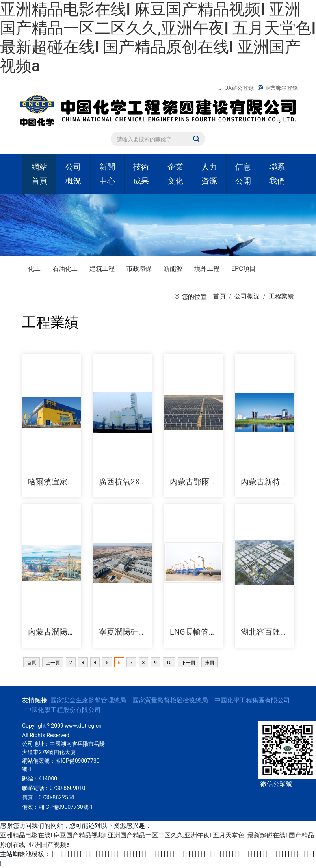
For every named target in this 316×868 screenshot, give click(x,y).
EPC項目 (243, 268)
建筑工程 (102, 268)
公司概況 (247, 296)
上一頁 (53, 662)
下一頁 (188, 662)
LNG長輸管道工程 (201, 632)
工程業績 (281, 296)
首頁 (219, 296)
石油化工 (65, 268)
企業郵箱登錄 (277, 88)
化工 (34, 268)
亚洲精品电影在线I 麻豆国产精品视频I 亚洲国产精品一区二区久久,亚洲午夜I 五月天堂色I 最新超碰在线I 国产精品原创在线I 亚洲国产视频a (158, 37)
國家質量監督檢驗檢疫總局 (170, 700)
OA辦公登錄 (236, 88)
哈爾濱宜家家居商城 (63, 481)
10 (169, 662)
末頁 (209, 662)
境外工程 (206, 268)
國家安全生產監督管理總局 (88, 700)
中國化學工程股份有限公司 (63, 709)
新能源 (173, 268)
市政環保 (139, 268)
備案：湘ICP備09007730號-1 (57, 807)
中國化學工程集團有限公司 (252, 700)
